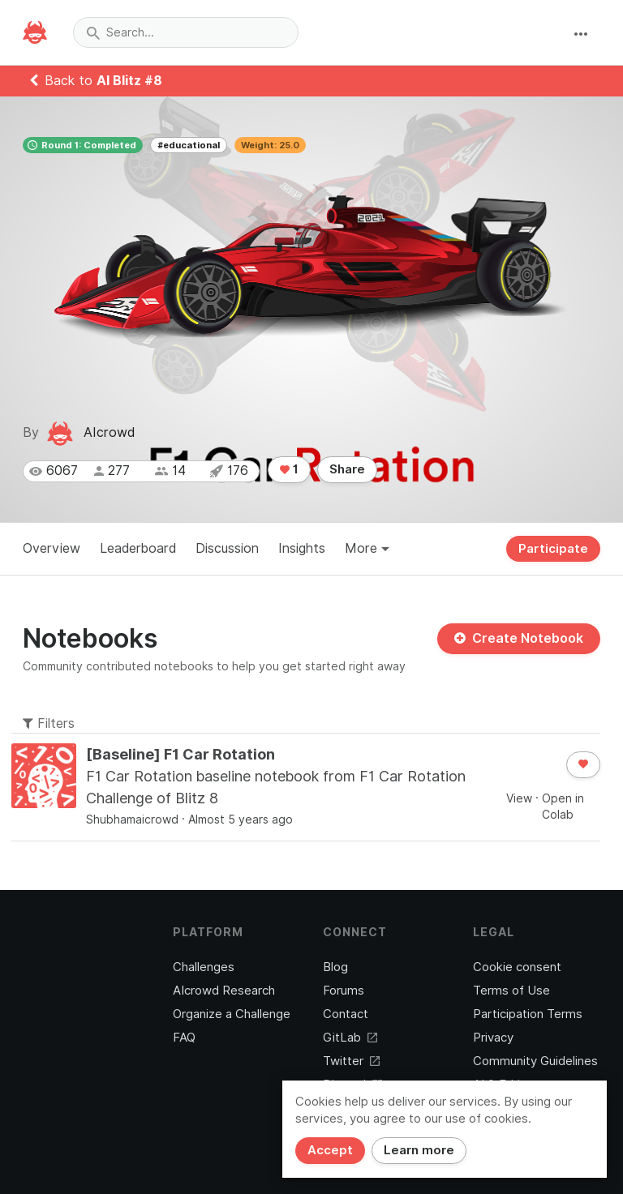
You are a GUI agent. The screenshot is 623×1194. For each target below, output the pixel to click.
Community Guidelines (535, 1061)
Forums (343, 990)
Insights (301, 548)
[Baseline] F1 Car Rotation (180, 754)
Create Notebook (518, 638)
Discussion (227, 548)
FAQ (184, 1037)
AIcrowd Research (224, 990)
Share (347, 469)
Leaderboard (138, 548)
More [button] (367, 548)
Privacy (493, 1037)
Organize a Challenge (231, 1014)
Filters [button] (49, 723)
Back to (95, 80)
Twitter (351, 1061)
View (519, 798)
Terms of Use (511, 990)
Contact (345, 1014)
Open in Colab (563, 806)
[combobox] (186, 32)
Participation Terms (527, 1014)
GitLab (350, 1037)
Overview (51, 548)
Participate (553, 548)
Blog (335, 967)
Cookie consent (517, 967)
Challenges (203, 967)
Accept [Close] (330, 1150)
